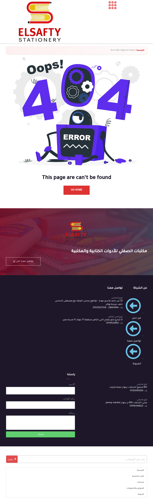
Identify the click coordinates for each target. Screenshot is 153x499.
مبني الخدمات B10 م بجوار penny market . (125, 403)
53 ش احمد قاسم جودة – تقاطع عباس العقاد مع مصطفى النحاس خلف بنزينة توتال (89, 303)
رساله (71, 412)
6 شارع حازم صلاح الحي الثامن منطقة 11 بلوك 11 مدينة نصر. (92, 320)
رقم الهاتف (69, 398)
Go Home (76, 190)
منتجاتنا (140, 482)
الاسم (72, 384)
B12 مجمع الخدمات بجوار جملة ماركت (128, 387)
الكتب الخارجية (138, 476)
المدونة (141, 494)
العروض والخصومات (135, 488)
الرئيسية (140, 50)
